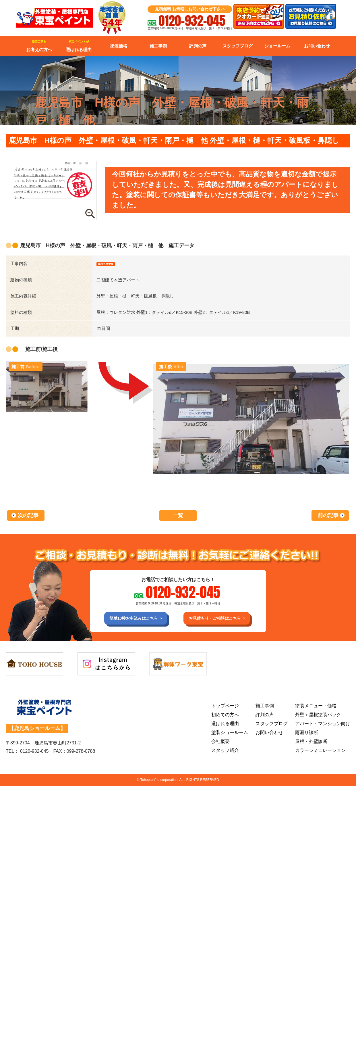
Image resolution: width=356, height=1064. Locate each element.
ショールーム (277, 45)
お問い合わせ (317, 45)
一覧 (178, 516)
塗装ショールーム (229, 735)
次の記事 (28, 516)
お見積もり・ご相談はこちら (220, 620)
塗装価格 (118, 45)
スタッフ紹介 (225, 753)
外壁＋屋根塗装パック (318, 717)
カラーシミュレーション (320, 753)
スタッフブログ (237, 45)
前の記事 (328, 516)
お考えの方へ (39, 46)
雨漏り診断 (306, 735)
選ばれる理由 (79, 46)
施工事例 (158, 45)
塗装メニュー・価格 (315, 708)
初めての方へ (225, 717)
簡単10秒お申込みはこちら (128, 620)
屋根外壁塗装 (111, 263)
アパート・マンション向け (322, 726)
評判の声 (197, 45)
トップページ (225, 708)
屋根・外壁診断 (311, 744)
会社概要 (220, 744)
